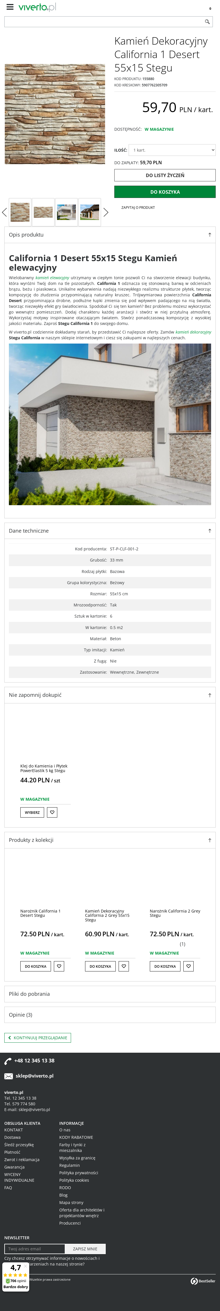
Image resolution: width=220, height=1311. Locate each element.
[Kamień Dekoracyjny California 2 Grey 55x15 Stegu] (107, 915)
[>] (105, 212)
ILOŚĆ (120, 150)
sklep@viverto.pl (35, 1076)
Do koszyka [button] (35, 966)
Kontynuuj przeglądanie (37, 1038)
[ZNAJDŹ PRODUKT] (103, 22)
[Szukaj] (207, 22)
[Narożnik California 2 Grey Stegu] (175, 913)
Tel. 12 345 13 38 (20, 1098)
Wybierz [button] (32, 812)
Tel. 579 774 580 (19, 1103)
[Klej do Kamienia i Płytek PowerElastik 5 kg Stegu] (43, 768)
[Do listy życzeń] (52, 812)
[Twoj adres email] (35, 1249)
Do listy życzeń (165, 175)
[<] (4, 212)
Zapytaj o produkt (138, 207)
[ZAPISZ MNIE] (85, 1249)
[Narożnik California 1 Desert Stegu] (40, 913)
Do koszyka (165, 192)
